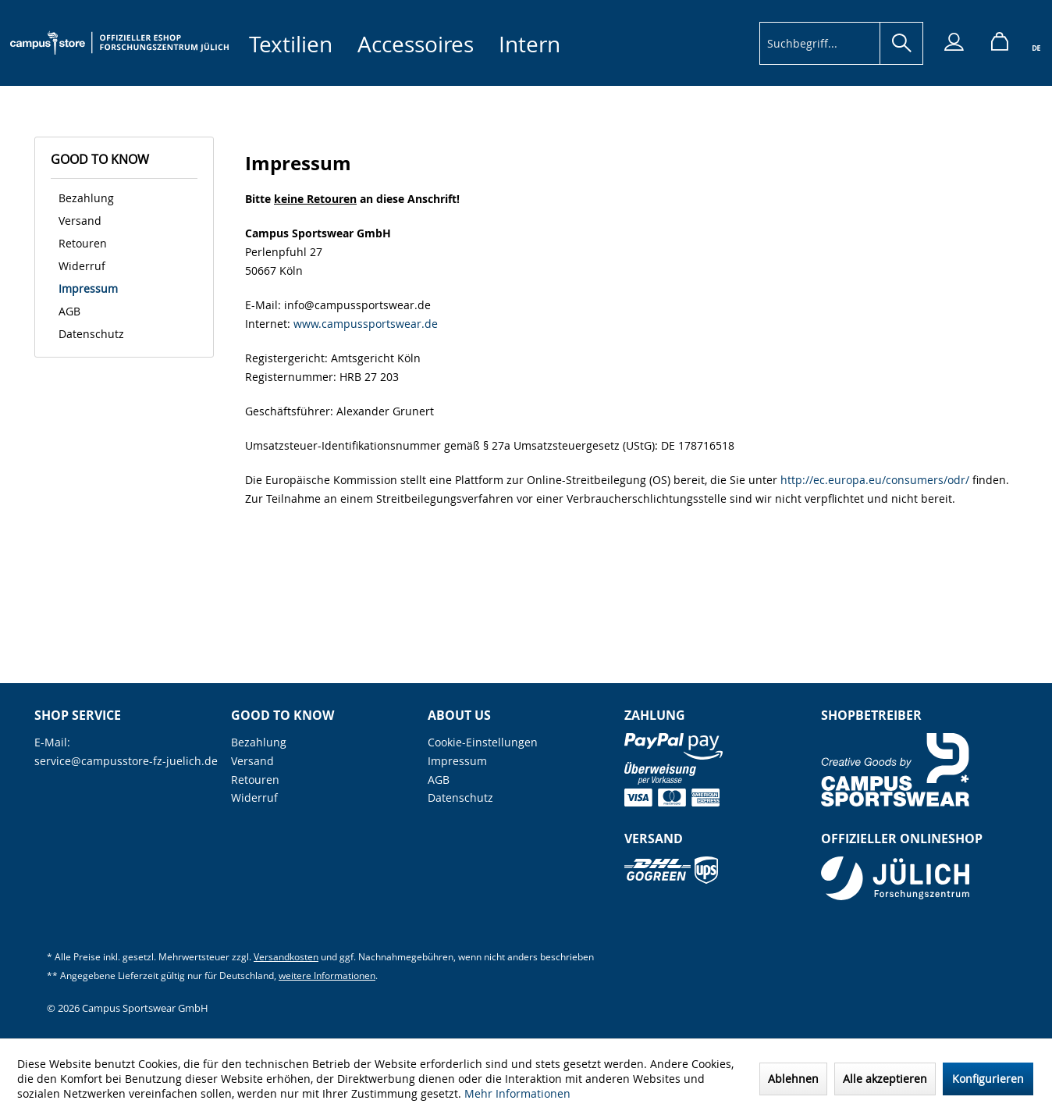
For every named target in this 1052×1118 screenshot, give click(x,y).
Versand (80, 220)
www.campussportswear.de (365, 323)
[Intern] (529, 44)
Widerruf (82, 265)
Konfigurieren (988, 1078)
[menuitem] (290, 44)
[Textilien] (290, 44)
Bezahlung (86, 197)
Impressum (88, 288)
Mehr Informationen (517, 1093)
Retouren (83, 243)
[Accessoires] (415, 44)
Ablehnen (793, 1078)
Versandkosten (286, 956)
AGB (69, 311)
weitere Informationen (327, 975)
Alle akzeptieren (885, 1078)
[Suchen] (901, 43)
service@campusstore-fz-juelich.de (126, 760)
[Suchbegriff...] (841, 43)
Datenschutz (91, 333)
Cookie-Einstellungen (483, 742)
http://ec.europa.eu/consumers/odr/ (874, 479)
